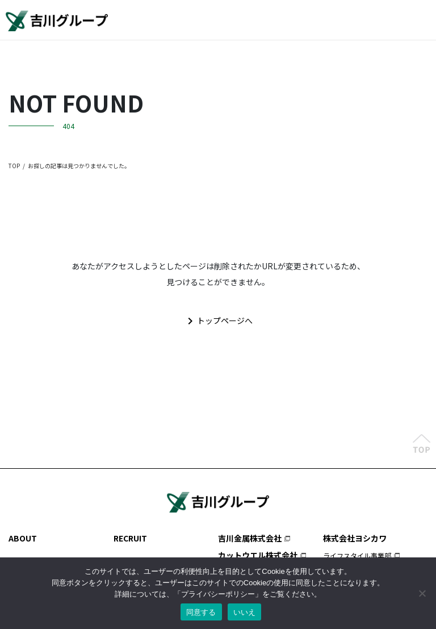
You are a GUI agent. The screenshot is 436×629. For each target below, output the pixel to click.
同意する (201, 612)
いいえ (244, 612)
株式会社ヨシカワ (355, 538)
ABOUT (23, 538)
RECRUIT (130, 538)
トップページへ (218, 321)
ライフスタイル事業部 (357, 555)
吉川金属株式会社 (250, 538)
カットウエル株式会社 (257, 555)
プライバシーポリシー (218, 594)
